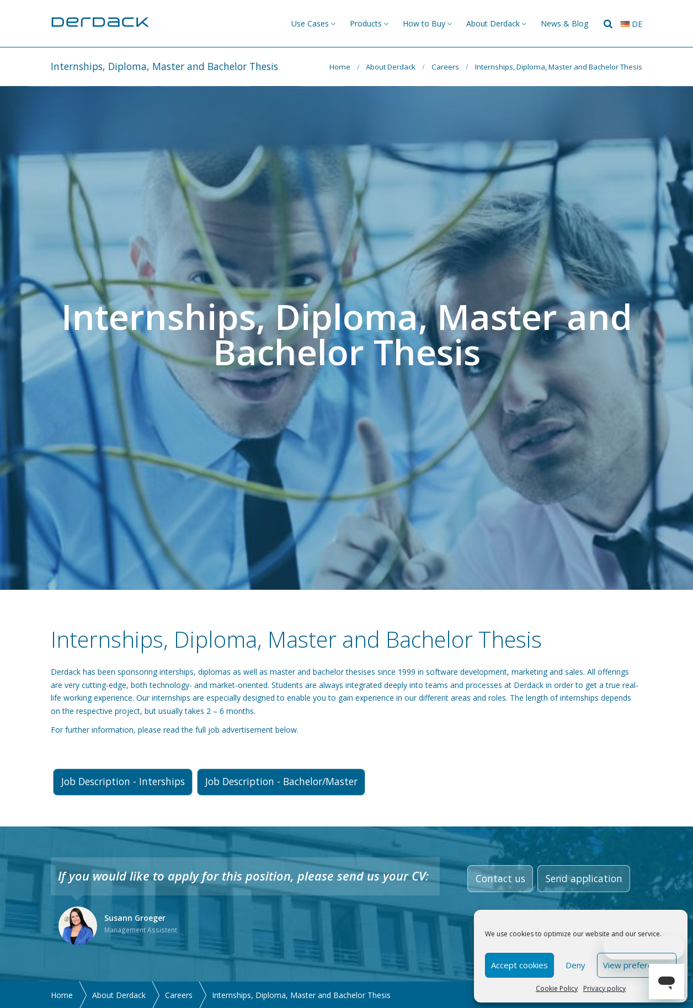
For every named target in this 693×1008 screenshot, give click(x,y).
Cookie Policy (557, 988)
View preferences (636, 964)
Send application (584, 878)
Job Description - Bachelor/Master (281, 781)
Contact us (500, 878)
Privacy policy (604, 988)
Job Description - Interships (123, 781)
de (631, 24)
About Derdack (493, 23)
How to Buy (424, 23)
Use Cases (310, 23)
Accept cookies (519, 964)
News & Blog (564, 23)
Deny (575, 964)
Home (339, 67)
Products (366, 23)
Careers (445, 67)
